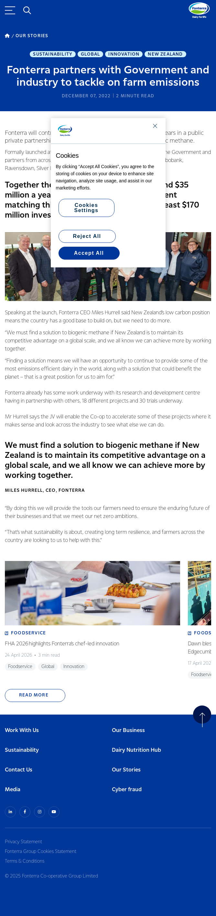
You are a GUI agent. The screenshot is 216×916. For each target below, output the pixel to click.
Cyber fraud (127, 789)
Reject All (87, 236)
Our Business (128, 730)
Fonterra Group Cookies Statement (40, 851)
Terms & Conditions (24, 861)
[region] (108, 192)
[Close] (155, 126)
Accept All (89, 253)
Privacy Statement (23, 842)
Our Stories (126, 770)
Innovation (123, 54)
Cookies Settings (86, 207)
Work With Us (22, 730)
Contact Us (18, 770)
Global (90, 54)
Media (12, 789)
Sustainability (52, 54)
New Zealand (165, 54)
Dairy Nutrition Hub (136, 750)
